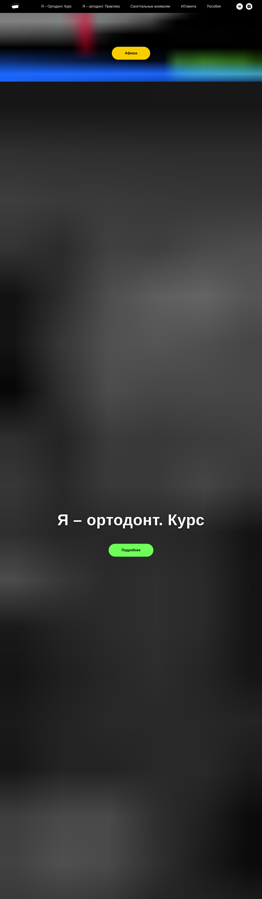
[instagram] (249, 6)
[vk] (239, 6)
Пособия (214, 6)
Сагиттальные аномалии (150, 6)
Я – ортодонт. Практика (101, 6)
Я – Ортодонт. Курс (56, 6)
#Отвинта (188, 6)
